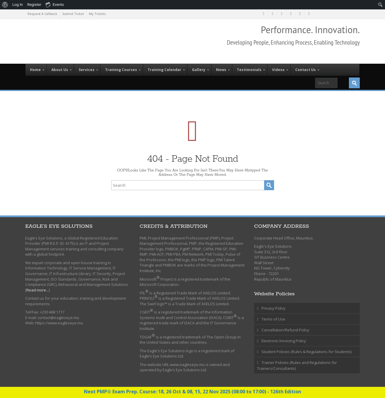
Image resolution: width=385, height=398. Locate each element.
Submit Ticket (73, 13)
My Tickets (97, 13)
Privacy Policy (273, 308)
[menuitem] (5, 4)
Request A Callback (42, 13)
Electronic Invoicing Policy (283, 340)
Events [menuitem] (54, 4)
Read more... (37, 290)
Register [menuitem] (34, 4)
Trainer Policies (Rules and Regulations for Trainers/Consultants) (297, 365)
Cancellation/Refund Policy (285, 330)
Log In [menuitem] (17, 4)
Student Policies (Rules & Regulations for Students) (306, 351)
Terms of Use (273, 319)
